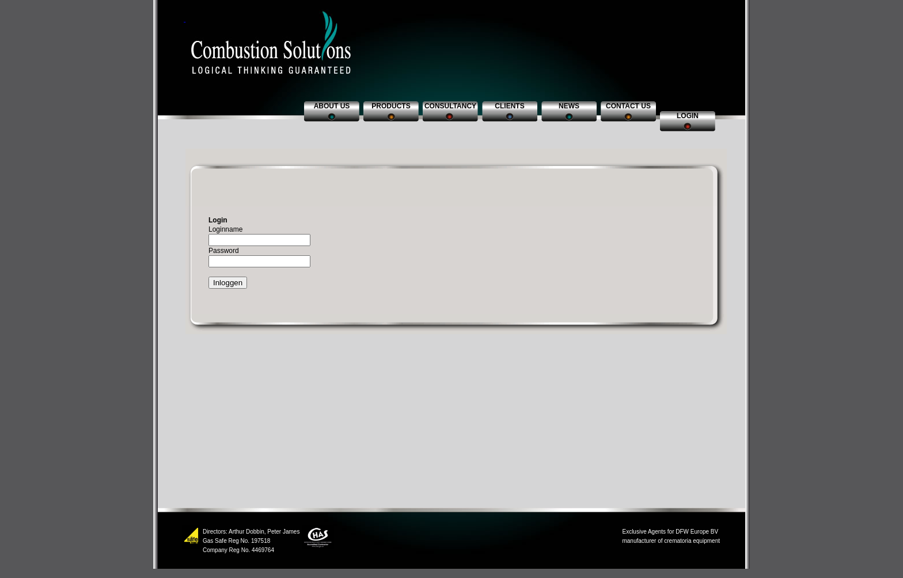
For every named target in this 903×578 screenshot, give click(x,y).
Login (688, 116)
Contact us (628, 106)
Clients (509, 106)
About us (332, 106)
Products (390, 106)
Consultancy (450, 106)
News (569, 106)
